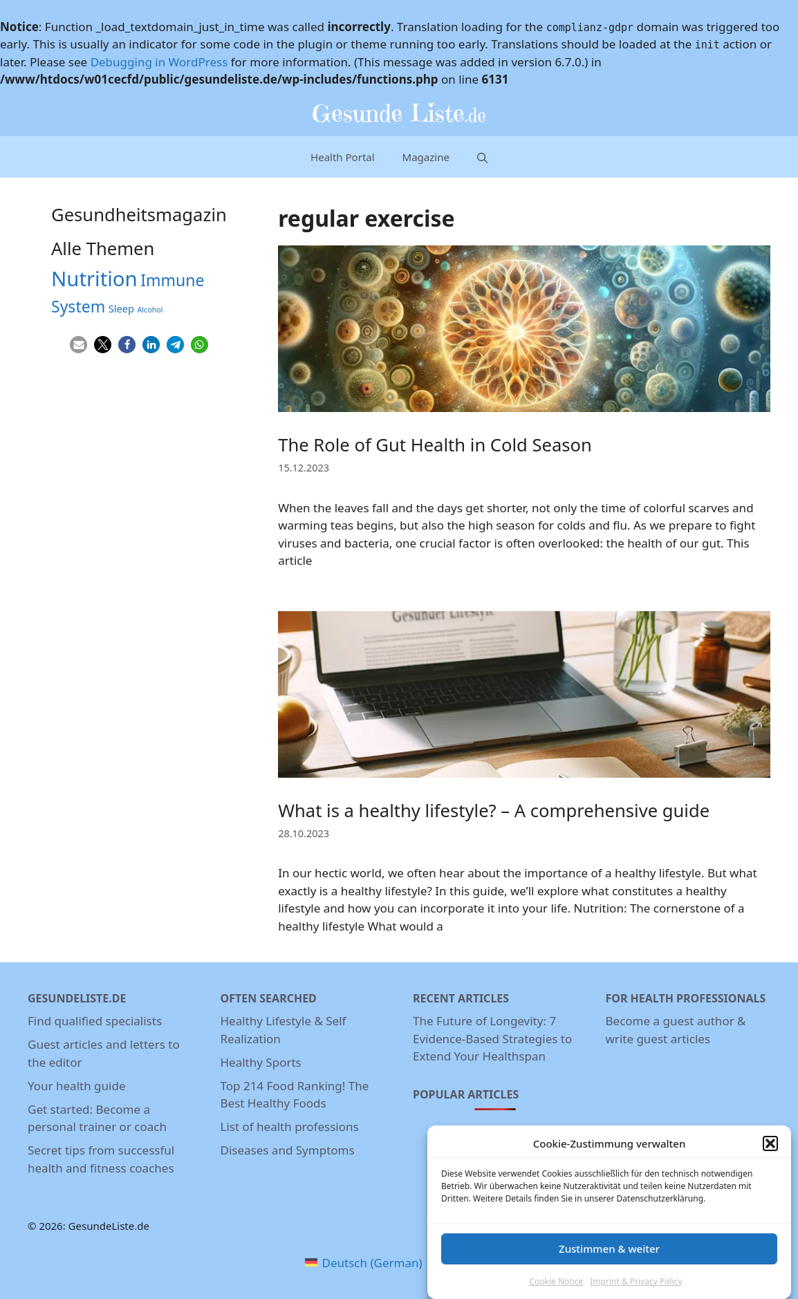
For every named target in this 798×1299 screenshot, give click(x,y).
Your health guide (76, 1086)
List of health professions (290, 1126)
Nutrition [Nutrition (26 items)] (94, 278)
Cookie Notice (556, 1286)
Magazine (425, 157)
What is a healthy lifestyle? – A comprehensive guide (493, 810)
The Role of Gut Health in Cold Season (435, 445)
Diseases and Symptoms (288, 1150)
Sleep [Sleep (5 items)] (122, 308)
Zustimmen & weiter (609, 1253)
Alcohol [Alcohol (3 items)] (150, 310)
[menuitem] (363, 1263)
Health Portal (342, 157)
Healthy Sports (261, 1062)
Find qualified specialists (95, 1021)
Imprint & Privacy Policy (636, 1286)
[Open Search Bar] (482, 156)
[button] (770, 1149)
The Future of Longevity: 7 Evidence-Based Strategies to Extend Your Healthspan (492, 1038)
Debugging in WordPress (159, 62)
